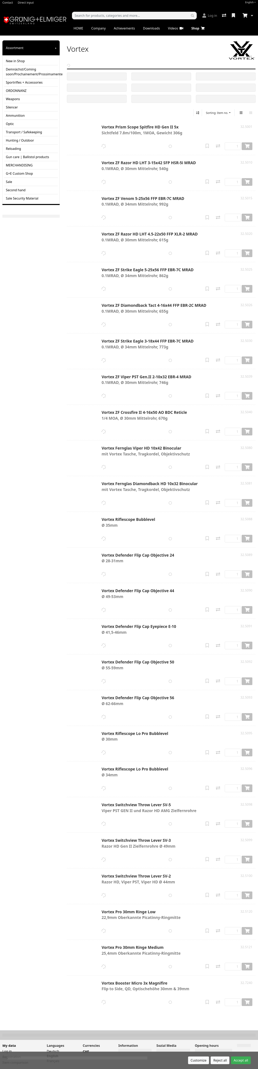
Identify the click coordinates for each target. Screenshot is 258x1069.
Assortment (14, 48)
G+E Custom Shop (19, 173)
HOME (78, 28)
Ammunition (15, 115)
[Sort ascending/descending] (197, 112)
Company (98, 28)
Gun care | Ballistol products (27, 157)
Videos (175, 28)
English (249, 2)
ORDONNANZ (16, 90)
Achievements (124, 28)
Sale (9, 182)
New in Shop (15, 61)
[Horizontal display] (251, 112)
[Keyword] (130, 15)
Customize (199, 1060)
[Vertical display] (241, 112)
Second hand (16, 190)
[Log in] (210, 16)
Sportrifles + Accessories (24, 82)
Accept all (241, 1060)
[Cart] (244, 15)
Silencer (12, 107)
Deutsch (53, 1051)
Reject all (220, 1060)
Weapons (13, 99)
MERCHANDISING (19, 165)
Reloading (13, 148)
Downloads (151, 28)
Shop (197, 28)
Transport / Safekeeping (24, 132)
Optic (10, 124)
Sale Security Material (22, 198)
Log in (7, 1051)
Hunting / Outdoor (20, 140)
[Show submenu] (55, 48)
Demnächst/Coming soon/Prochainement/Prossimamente (32, 71)
